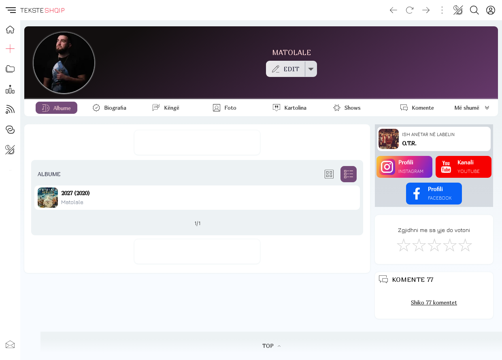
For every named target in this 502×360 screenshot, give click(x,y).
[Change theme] (458, 10)
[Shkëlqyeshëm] (464, 244)
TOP (271, 346)
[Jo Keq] (418, 244)
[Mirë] (434, 244)
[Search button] (474, 10)
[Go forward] (426, 10)
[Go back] (393, 10)
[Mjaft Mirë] (449, 244)
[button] (10, 10)
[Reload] (410, 10)
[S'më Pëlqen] (403, 244)
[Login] (491, 10)
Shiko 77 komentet (434, 302)
